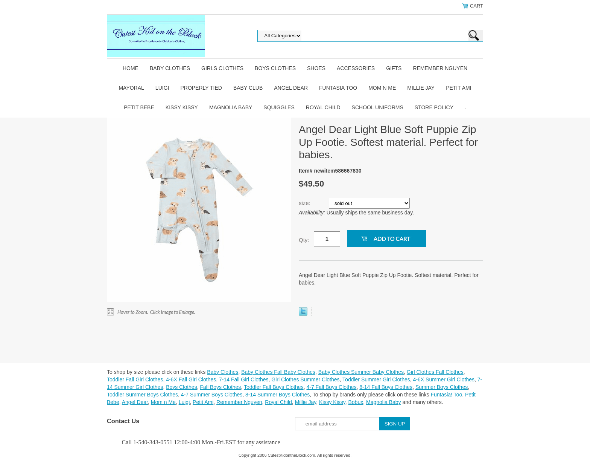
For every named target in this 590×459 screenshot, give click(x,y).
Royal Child (323, 107)
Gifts (393, 68)
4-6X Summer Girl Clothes (443, 379)
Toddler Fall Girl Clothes (135, 379)
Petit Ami (458, 88)
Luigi (162, 88)
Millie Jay (421, 88)
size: (305, 203)
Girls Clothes (222, 68)
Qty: (304, 240)
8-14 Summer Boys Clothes (277, 395)
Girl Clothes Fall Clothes (435, 372)
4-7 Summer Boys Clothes (211, 395)
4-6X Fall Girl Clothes (191, 379)
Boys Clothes (275, 68)
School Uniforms (377, 107)
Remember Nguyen (440, 68)
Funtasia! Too (446, 395)
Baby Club (248, 88)
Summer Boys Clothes (441, 387)
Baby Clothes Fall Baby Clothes (278, 372)
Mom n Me (382, 88)
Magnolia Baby (230, 107)
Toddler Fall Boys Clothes (274, 387)
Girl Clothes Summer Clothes (305, 379)
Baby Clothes (170, 68)
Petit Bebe (139, 107)
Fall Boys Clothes (220, 387)
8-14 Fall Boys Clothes (385, 387)
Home (130, 68)
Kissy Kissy (182, 107)
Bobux (355, 402)
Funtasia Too (338, 88)
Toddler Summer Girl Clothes (376, 379)
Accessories (356, 68)
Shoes (316, 68)
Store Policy (434, 107)
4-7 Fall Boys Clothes (331, 387)
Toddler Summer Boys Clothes (142, 395)
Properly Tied (201, 88)
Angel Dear (291, 88)
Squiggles (278, 107)
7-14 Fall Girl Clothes (244, 379)
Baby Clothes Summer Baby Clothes (361, 372)
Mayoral (131, 88)
